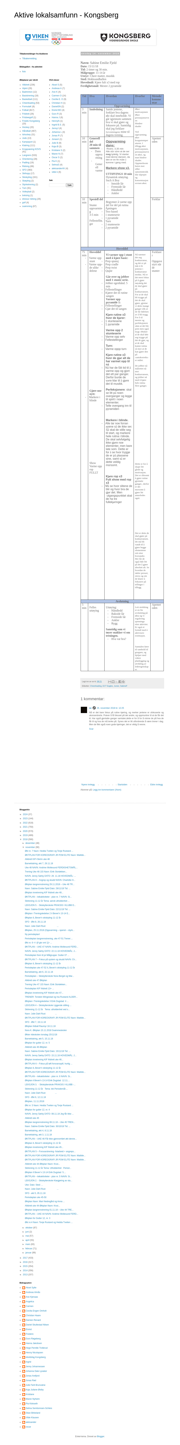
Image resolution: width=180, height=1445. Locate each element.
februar (29, 1248)
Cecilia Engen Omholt (36, 1311)
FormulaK (27, 106)
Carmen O (57, 95)
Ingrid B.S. (57, 124)
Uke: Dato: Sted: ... (34, 1185)
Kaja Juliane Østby (35, 1389)
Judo (24, 138)
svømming (27, 206)
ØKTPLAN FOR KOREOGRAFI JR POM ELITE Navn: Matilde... (55, 855)
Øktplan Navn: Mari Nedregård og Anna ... (45, 1201)
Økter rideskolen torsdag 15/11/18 (41, 1034)
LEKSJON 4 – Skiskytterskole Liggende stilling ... (48, 1005)
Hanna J (56, 117)
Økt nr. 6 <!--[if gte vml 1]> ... (38, 942)
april (27, 1240)
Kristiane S (57, 150)
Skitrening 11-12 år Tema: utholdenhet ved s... (47, 1009)
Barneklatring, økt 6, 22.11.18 (39, 972)
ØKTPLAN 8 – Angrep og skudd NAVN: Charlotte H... (50, 880)
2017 (25, 1258)
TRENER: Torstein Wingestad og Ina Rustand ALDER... (51, 997)
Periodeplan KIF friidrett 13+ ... (39, 988)
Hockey (25, 127)
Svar (91, 729)
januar (28, 1252)
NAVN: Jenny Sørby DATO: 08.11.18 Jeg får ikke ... (49, 1114)
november (30, 847)
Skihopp (26, 173)
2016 (25, 1262)
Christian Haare (33, 1315)
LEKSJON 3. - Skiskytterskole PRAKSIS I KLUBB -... (50, 1084)
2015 (25, 1266)
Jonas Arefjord (33, 1376)
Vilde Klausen (32, 1417)
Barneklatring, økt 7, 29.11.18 (39, 863)
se (90, 708)
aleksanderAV (58, 168)
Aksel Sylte (31, 1287)
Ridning (26, 166)
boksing (26, 195)
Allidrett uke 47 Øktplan (36, 980)
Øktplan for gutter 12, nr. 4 (37, 1109)
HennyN (55, 121)
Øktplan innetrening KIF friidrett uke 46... (44, 1059)
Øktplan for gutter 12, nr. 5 (37, 1043)
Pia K (54, 161)
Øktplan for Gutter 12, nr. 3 (37, 1218)
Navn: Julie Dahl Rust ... (42, 926)
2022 (25, 823)
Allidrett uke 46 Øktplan (36, 1047)
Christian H (57, 103)
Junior (116, 686)
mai (27, 1236)
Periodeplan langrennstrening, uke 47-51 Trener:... (49, 938)
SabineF (123, 686)
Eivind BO (56, 110)
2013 (25, 1274)
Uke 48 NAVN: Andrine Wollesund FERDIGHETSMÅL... (51, 867)
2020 (25, 831)
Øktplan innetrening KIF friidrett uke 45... (44, 1147)
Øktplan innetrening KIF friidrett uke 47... (44, 993)
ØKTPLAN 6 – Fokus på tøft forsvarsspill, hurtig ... (48, 1063)
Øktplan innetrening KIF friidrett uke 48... (44, 892)
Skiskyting (27, 177)
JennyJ (55, 128)
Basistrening (28, 95)
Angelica (30, 1301)
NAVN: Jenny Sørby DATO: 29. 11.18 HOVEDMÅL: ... (50, 876)
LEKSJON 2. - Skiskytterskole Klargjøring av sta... (48, 1180)
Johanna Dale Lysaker (36, 1371)
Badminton (27, 92)
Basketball (27, 99)
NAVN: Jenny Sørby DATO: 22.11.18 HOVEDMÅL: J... (50, 951)
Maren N (56, 154)
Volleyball (26, 191)
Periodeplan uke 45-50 (35, 1197)
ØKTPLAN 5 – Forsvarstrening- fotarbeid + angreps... (50, 1151)
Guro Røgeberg (33, 1338)
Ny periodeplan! (32, 934)
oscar (28, 1427)
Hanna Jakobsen (34, 1343)
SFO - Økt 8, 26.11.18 (35, 922)
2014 (25, 1270)
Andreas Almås (33, 1292)
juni (27, 1232)
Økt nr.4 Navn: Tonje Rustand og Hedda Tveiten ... (49, 1222)
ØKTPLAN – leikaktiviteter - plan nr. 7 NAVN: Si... (48, 897)
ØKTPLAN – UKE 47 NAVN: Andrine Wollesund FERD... (51, 947)
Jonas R (56, 135)
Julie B (55, 143)
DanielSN (56, 106)
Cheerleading (96, 686)
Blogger (100, 1436)
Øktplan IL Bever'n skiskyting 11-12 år (43, 917)
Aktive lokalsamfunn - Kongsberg (66, 15)
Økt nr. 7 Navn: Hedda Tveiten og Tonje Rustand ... (49, 851)
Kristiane (30, 1394)
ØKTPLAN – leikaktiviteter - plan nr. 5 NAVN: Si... (48, 1176)
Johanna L (57, 132)
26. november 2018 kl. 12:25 (110, 708)
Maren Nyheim (33, 1399)
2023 (25, 818)
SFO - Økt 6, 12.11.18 (35, 1097)
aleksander (31, 1422)
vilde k (55, 172)
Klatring (26, 145)
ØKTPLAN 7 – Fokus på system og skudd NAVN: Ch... (51, 959)
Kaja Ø (55, 146)
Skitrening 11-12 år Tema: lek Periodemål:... (46, 1089)
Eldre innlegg (156, 784)
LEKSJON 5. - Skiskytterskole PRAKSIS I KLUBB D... (50, 905)
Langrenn (26, 155)
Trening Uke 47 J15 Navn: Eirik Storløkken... (46, 984)
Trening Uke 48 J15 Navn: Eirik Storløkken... (46, 871)
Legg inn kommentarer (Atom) (107, 790)
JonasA (55, 139)
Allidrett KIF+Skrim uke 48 (37, 859)
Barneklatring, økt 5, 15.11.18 (39, 1038)
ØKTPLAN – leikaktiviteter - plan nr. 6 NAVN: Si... (48, 1076)
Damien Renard (33, 1320)
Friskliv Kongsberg (31, 121)
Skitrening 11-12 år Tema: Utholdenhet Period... (48, 1168)
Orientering (27, 159)
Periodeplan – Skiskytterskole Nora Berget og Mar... (49, 976)
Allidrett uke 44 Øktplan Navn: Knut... (42, 1164)
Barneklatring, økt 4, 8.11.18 (38, 1130)
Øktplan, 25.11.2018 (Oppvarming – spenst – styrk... (49, 930)
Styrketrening (28, 184)
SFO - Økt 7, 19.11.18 (35, 1022)
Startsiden (122, 784)
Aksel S (55, 85)
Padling (25, 162)
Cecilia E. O (57, 99)
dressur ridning (29, 199)
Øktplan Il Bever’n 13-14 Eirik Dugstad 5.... (45, 1172)
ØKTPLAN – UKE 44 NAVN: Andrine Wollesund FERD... (51, 1214)
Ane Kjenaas (32, 1297)
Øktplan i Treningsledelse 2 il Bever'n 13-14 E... (47, 913)
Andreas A (57, 88)
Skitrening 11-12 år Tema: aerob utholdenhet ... (47, 901)
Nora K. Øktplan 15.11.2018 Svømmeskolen (46, 1030)
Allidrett (25, 85)
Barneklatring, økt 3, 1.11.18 (38, 1134)
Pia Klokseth (32, 1403)
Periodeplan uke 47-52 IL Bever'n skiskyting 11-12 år (50, 967)
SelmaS (55, 164)
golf (24, 202)
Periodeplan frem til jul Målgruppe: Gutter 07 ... (47, 955)
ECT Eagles (108, 686)
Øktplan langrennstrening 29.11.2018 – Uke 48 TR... (49, 884)
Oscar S (55, 157)
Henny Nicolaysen (34, 1352)
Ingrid (28, 1362)
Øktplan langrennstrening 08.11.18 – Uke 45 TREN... (50, 1122)
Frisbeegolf (27, 117)
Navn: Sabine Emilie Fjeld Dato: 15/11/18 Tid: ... (47, 1051)
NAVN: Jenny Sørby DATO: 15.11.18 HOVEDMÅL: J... (50, 1055)
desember (30, 843)
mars (28, 1244)
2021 (25, 827)
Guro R (55, 114)
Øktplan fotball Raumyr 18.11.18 (40, 1026)
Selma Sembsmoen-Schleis (39, 1408)
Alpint (25, 88)
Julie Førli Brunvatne (35, 1385)
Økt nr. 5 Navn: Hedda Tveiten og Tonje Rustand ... (49, 1105)
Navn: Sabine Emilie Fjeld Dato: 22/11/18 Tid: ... (47, 909)
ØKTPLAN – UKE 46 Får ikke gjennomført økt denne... (51, 1139)
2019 (25, 835)
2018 (25, 839)
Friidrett (26, 114)
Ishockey (26, 134)
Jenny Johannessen (35, 1366)
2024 (25, 814)
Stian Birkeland (33, 1413)
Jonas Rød (31, 1380)
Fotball (25, 110)
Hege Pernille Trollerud (37, 1348)
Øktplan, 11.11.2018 (34, 1101)
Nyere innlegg (88, 784)
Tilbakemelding (29, 58)
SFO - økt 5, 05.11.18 (35, 1193)
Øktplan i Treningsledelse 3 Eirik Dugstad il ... (47, 1001)
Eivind (29, 1329)
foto (24, 71)
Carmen (30, 1306)
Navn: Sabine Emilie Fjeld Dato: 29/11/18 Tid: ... (47, 888)
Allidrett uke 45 (32, 1118)
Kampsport (27, 142)
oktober (29, 1227)
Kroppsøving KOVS (31, 149)
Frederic (30, 1334)
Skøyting (26, 181)
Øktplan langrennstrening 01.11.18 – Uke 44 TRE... (49, 1210)
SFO (24, 170)
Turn (24, 188)
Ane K (55, 92)
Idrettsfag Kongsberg (36, 1357)
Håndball (26, 131)
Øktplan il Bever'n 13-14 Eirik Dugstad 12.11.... (47, 1080)
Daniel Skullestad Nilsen (37, 1324)
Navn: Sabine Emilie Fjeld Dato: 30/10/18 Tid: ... (47, 1126)
